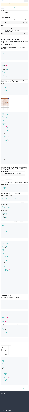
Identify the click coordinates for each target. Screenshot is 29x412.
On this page (2, 10)
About (1, 397)
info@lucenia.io (3, 393)
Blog (1, 399)
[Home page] (1, 7)
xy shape (15, 14)
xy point (12, 14)
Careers (2, 398)
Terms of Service (3, 407)
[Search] (25, 1)
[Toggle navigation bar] (1, 1)
